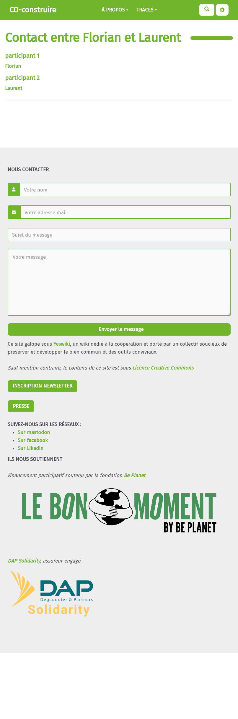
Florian (13, 66)
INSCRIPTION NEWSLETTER (42, 386)
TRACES (146, 10)
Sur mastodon (34, 432)
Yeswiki (61, 344)
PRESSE (21, 406)
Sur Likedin (30, 448)
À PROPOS (115, 10)
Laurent (13, 88)
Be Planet (134, 475)
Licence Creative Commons (162, 368)
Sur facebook (33, 440)
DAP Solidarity (24, 561)
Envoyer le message (120, 329)
